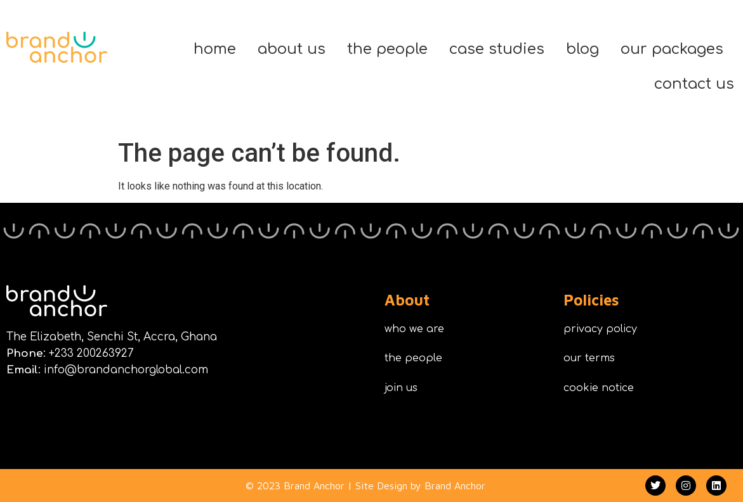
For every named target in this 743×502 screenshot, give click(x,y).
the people (387, 49)
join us (401, 388)
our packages (672, 49)
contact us (694, 84)
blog (582, 49)
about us (291, 49)
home (215, 49)
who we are (414, 329)
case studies (496, 49)
